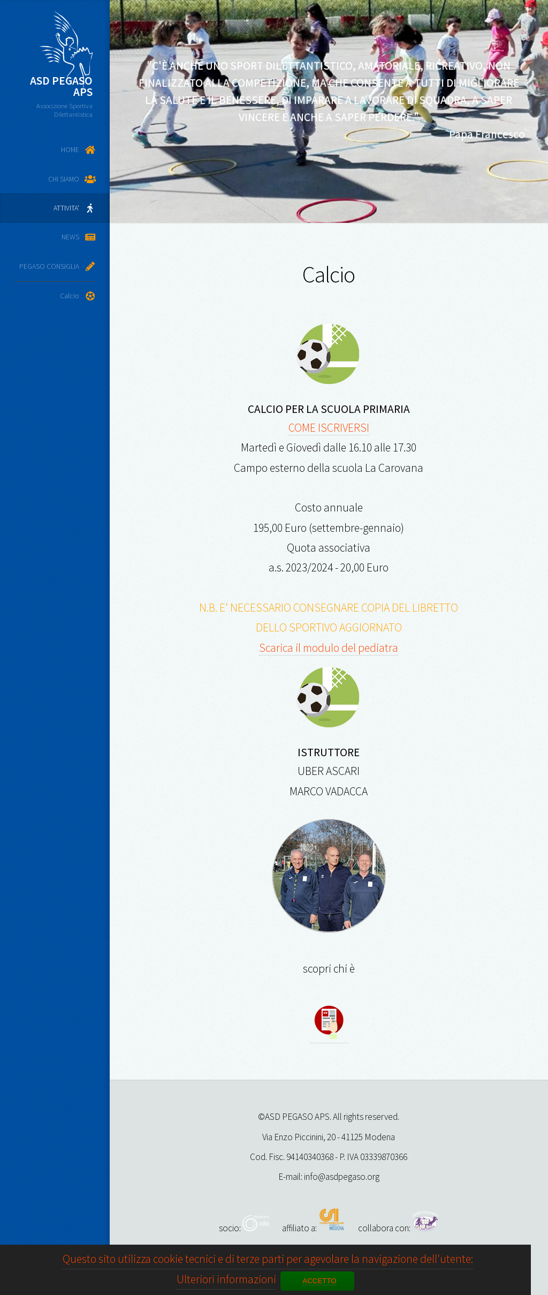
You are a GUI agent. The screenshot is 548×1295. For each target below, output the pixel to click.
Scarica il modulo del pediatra (328, 648)
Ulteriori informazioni (226, 1279)
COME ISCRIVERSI (328, 427)
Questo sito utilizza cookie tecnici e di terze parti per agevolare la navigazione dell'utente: (268, 1259)
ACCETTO (319, 1281)
